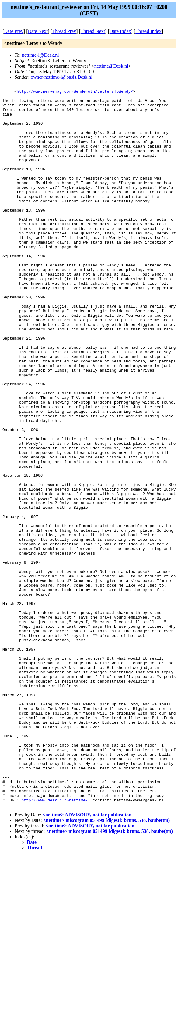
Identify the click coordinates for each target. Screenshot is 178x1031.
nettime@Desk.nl (111, 66)
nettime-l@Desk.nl (40, 55)
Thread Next (93, 31)
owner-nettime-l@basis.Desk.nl (61, 77)
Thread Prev (64, 31)
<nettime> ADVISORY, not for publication (87, 957)
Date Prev (13, 31)
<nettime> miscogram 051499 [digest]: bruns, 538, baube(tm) (106, 962)
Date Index (120, 31)
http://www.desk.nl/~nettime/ (54, 942)
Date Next (38, 31)
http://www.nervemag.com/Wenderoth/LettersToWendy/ (75, 92)
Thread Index (148, 31)
